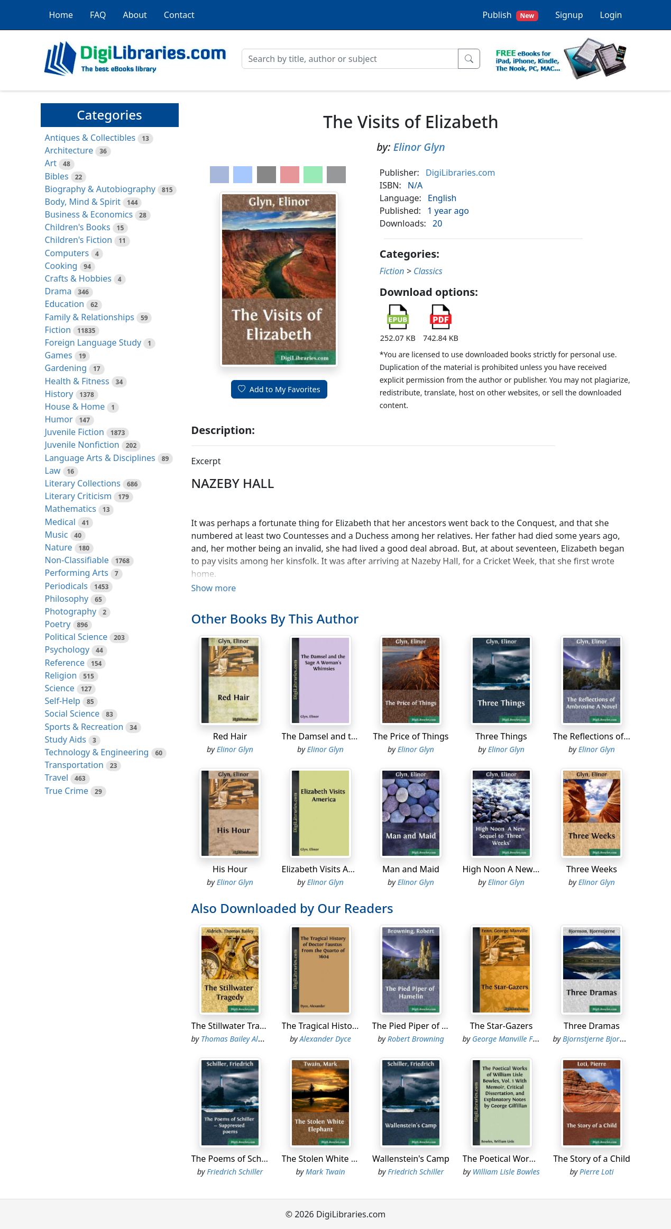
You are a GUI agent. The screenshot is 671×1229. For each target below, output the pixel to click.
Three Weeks (591, 869)
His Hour (230, 869)
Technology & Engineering (97, 752)
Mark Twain (325, 1172)
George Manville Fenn (508, 1039)
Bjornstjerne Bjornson (599, 1039)
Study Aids (65, 739)
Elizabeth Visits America (328, 869)
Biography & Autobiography (100, 189)
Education (65, 304)
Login (611, 15)
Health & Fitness (77, 381)
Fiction (58, 330)
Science (60, 688)
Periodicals (66, 586)
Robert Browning (416, 1039)
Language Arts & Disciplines (100, 458)
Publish (510, 15)
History (59, 394)
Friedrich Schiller (235, 1172)
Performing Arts (76, 573)
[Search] (350, 59)
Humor (59, 419)
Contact (179, 15)
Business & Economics (89, 214)
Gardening (66, 368)
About (134, 15)
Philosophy (67, 598)
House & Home (75, 406)
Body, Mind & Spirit (83, 201)
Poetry (58, 624)
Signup (569, 15)
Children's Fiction (79, 240)
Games (58, 355)
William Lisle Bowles (506, 1172)
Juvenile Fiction (74, 432)
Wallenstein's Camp (410, 1158)
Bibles (57, 176)
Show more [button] (213, 588)
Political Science (76, 637)
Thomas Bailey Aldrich (238, 1039)
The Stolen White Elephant (334, 1158)
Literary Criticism (78, 496)
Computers (67, 253)
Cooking (61, 266)
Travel (57, 777)
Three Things (501, 736)
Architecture (69, 150)
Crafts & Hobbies (78, 278)
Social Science (72, 713)
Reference (65, 662)
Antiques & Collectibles (90, 137)
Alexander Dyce (325, 1039)
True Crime (67, 791)
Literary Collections (83, 483)
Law (53, 470)
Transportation (74, 765)
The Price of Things (411, 736)
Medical (60, 522)
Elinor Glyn (419, 147)
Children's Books (78, 227)
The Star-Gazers (501, 1026)
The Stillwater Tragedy (235, 1026)
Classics (428, 271)
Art (51, 163)
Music (56, 534)
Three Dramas (592, 1026)
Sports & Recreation (84, 727)
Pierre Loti (597, 1172)
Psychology (67, 649)
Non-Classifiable (77, 560)
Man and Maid (410, 869)
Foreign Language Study (93, 342)
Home (61, 15)
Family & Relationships (89, 317)
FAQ (98, 15)
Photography (71, 611)
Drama (58, 291)
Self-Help (62, 701)
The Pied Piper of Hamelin (423, 1026)
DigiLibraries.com (460, 172)
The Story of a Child (591, 1158)
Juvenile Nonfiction (82, 444)
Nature (58, 547)
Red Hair (230, 736)
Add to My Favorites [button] (279, 389)
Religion (61, 675)
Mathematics (70, 508)
